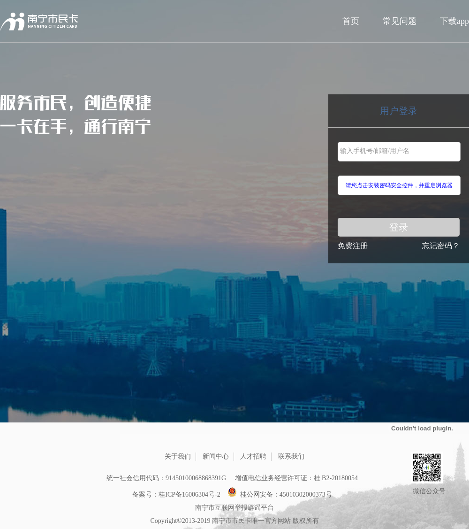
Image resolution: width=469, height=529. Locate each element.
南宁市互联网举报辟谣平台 (234, 507)
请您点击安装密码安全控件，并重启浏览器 (399, 185)
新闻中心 (216, 456)
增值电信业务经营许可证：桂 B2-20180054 (296, 478)
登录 (398, 227)
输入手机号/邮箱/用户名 (374, 150)
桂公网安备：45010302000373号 (279, 492)
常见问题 (399, 21)
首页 (350, 21)
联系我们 (291, 456)
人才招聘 (253, 456)
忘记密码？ (441, 246)
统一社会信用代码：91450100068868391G (166, 478)
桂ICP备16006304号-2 (189, 494)
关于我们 (178, 456)
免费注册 (353, 246)
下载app (454, 21)
